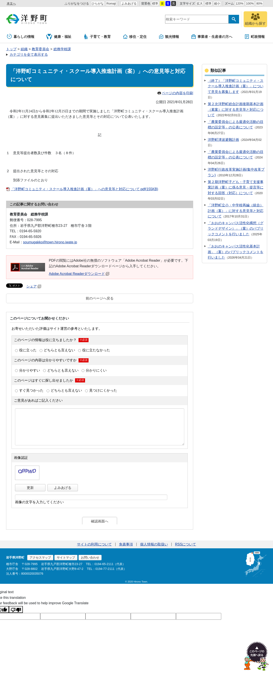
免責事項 (126, 544)
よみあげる (129, 3)
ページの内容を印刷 (175, 93)
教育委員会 (40, 49)
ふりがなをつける (77, 3)
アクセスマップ (40, 557)
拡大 (200, 3)
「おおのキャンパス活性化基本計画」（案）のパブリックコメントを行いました (235, 251)
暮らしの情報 (20, 36)
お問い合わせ (90, 557)
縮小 (217, 3)
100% (250, 3)
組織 (24, 49)
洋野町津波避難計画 (223, 139)
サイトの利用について (94, 544)
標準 (155, 3)
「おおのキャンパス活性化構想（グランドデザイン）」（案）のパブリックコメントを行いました (235, 228)
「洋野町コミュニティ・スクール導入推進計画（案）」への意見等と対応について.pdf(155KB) (84, 189)
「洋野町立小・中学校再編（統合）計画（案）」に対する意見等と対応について (235, 210)
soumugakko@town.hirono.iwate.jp (50, 242)
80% (259, 3)
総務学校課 (62, 49)
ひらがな (98, 3)
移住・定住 (135, 36)
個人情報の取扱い (154, 544)
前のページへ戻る (100, 298)
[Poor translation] (16, 609)
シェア (33, 286)
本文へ (11, 3)
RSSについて (185, 544)
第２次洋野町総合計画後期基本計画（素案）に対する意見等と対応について (235, 109)
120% (239, 3)
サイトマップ (66, 557)
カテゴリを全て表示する (29, 54)
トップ (11, 49)
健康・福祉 (58, 36)
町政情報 (254, 36)
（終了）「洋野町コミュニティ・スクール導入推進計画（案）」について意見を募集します (235, 86)
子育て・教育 (97, 36)
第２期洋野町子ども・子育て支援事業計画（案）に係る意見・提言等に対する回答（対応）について (235, 187)
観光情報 (169, 36)
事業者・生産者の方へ (211, 36)
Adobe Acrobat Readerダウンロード (79, 274)
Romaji (111, 3)
